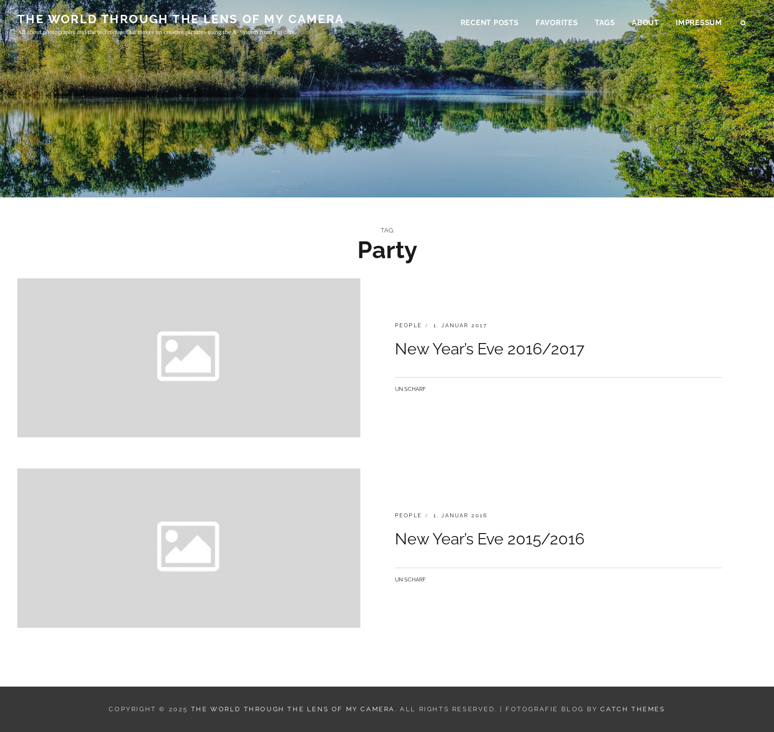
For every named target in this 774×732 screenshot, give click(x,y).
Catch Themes (632, 709)
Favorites (557, 22)
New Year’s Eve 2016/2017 (489, 349)
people (408, 325)
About (645, 22)
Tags (605, 22)
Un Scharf (410, 389)
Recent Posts (490, 22)
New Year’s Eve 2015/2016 (489, 539)
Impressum (699, 22)
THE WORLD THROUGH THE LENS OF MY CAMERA (181, 19)
